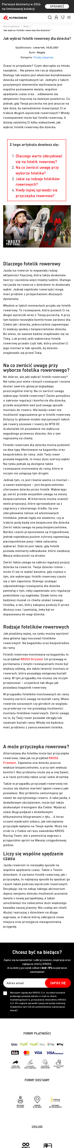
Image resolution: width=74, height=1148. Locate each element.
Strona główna (11, 26)
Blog (26, 26)
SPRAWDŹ (57, 6)
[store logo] (15, 18)
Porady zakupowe (43, 57)
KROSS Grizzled (32, 659)
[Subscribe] (58, 983)
